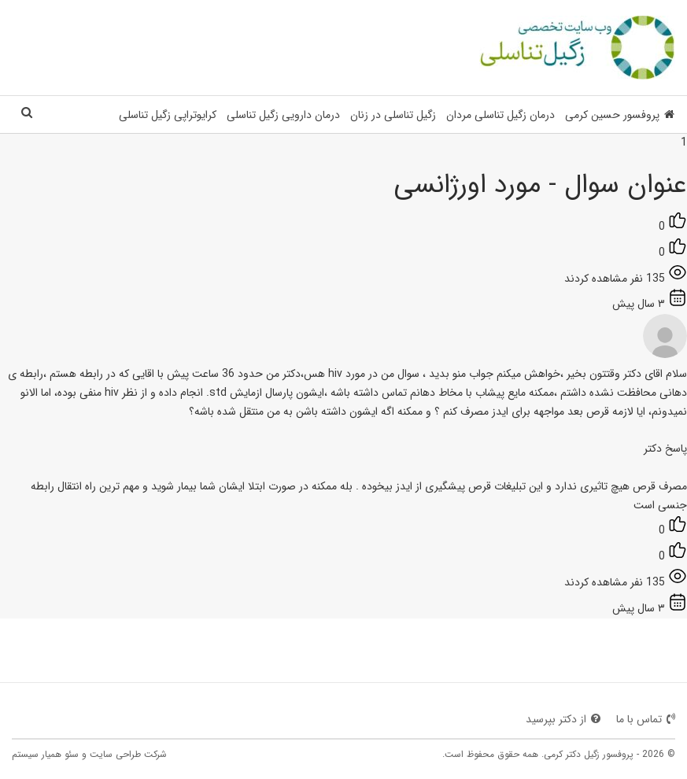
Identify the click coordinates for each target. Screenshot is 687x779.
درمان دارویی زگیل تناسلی (283, 115)
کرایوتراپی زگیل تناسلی (167, 115)
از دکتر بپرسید (563, 719)
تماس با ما (645, 719)
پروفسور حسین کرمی (619, 115)
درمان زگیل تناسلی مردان (500, 115)
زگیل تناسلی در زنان (393, 115)
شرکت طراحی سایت (128, 754)
